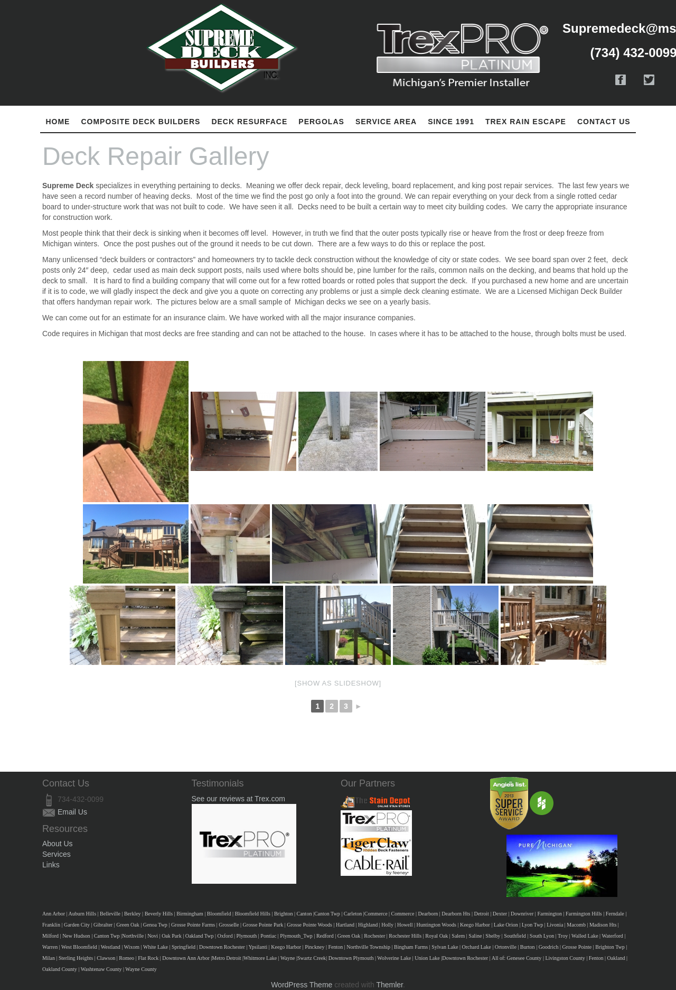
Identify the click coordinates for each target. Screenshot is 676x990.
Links (51, 865)
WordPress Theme (301, 984)
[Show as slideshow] (338, 683)
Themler (389, 984)
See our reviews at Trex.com (238, 798)
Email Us (72, 812)
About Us (57, 843)
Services (56, 854)
